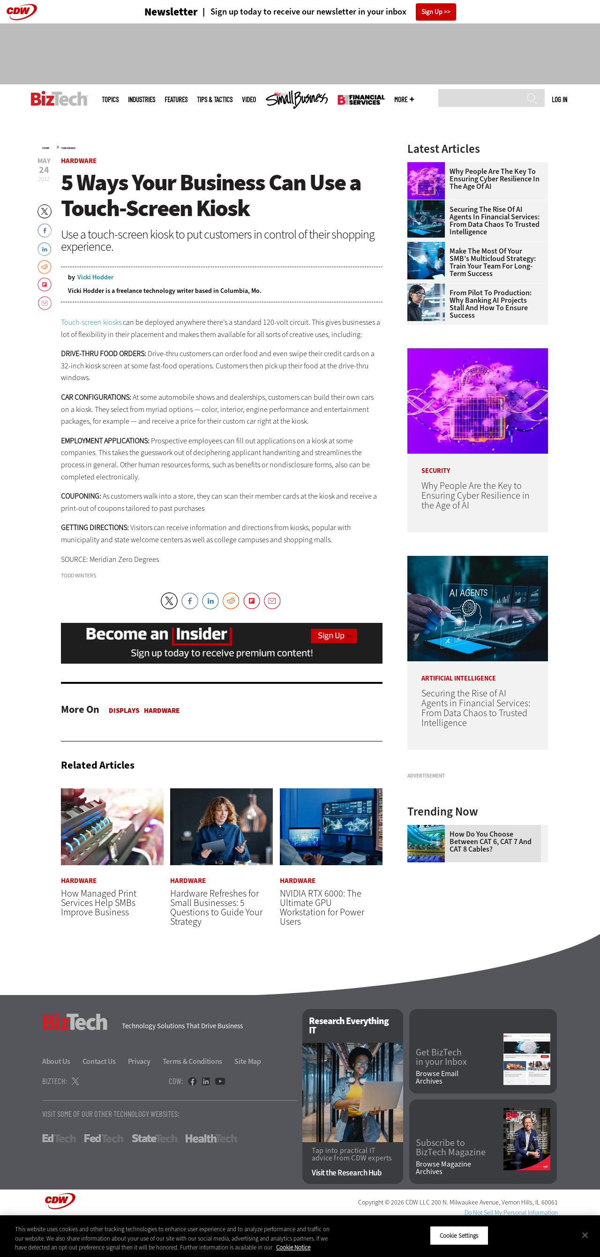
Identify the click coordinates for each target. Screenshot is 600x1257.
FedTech (103, 1173)
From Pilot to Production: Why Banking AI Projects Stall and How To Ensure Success (491, 304)
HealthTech (211, 1173)
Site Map (247, 1096)
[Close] (585, 1235)
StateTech (154, 1173)
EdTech (59, 1173)
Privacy (139, 1096)
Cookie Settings (459, 1235)
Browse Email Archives (437, 1112)
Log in (559, 99)
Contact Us (99, 1096)
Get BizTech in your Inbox (441, 1092)
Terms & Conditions (193, 1096)
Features (176, 99)
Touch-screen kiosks (91, 322)
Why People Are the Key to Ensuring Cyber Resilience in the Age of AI (495, 179)
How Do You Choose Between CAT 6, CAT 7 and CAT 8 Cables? (491, 959)
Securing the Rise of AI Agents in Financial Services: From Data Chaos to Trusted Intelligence (495, 221)
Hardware (68, 148)
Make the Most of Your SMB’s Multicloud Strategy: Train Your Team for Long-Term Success (493, 262)
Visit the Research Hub (347, 1208)
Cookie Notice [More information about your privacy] (293, 1247)
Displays (124, 710)
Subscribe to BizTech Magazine (451, 1182)
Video (249, 99)
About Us (56, 1096)
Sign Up (431, 11)
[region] (300, 1236)
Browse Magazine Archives (443, 1202)
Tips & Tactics (214, 99)
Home (45, 148)
